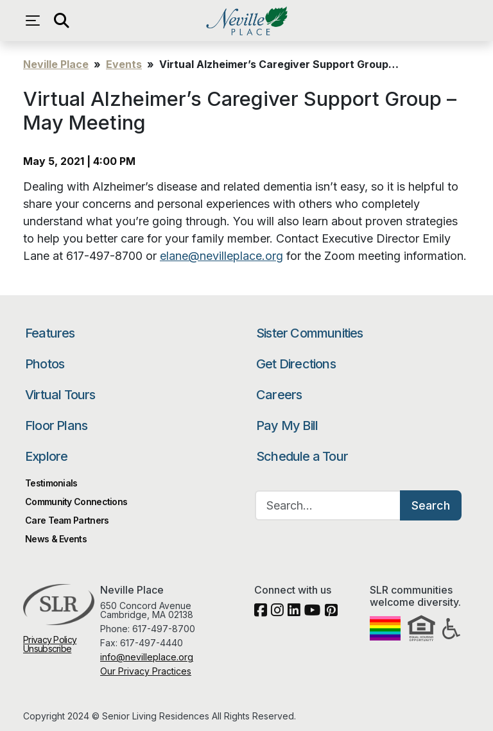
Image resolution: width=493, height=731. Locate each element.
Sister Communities (309, 333)
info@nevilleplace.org (146, 656)
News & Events (56, 538)
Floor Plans (56, 425)
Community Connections (76, 501)
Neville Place (246, 20)
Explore (46, 456)
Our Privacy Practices (145, 671)
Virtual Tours (60, 394)
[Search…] (328, 505)
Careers (279, 394)
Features (50, 333)
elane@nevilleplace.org (221, 255)
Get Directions (296, 364)
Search (430, 505)
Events (124, 64)
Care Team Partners (66, 520)
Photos (44, 364)
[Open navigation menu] (36, 20)
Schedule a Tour (302, 456)
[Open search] (61, 20)
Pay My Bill (287, 425)
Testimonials (51, 482)
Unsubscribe (47, 648)
